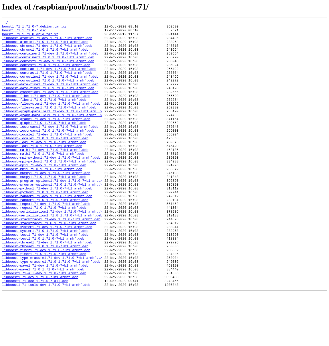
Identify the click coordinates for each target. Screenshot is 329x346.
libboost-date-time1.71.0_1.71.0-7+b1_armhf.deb (48, 101)
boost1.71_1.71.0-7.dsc (24, 32)
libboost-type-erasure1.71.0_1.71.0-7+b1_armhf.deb (51, 310)
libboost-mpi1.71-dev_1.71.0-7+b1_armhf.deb (44, 194)
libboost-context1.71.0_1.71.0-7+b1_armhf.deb (46, 74)
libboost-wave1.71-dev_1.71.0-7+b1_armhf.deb (45, 314)
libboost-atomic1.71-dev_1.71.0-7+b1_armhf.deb (47, 41)
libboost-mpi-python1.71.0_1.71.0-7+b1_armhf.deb (49, 189)
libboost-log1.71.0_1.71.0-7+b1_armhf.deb (42, 171)
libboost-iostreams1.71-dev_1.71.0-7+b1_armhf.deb (50, 148)
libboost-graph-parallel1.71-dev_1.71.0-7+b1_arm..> (52, 129)
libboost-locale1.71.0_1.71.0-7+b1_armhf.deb (45, 162)
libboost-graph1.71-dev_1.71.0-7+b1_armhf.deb (46, 138)
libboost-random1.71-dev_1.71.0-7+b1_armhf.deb (47, 231)
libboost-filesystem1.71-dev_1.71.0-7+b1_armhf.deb (51, 120)
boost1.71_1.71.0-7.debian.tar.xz (34, 27)
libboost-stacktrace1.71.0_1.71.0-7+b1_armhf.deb (49, 263)
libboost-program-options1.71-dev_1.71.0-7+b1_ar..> (52, 213)
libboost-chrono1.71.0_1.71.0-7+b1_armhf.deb (45, 55)
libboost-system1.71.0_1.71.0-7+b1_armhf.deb (45, 273)
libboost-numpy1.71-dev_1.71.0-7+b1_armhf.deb (46, 203)
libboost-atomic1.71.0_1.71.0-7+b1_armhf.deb (45, 46)
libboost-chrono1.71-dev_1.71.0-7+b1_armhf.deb (47, 51)
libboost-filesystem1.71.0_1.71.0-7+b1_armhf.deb (49, 125)
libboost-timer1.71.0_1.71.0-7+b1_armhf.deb (44, 300)
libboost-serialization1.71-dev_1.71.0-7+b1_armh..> (52, 250)
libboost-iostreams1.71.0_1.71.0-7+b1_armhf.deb (48, 152)
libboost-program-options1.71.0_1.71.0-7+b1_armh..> (52, 217)
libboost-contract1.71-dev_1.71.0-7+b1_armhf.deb (49, 78)
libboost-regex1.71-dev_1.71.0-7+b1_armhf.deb (46, 240)
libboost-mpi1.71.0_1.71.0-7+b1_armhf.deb (42, 199)
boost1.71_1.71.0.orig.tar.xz (30, 37)
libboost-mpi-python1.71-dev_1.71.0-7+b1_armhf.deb (51, 185)
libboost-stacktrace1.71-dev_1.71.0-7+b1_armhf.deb (51, 259)
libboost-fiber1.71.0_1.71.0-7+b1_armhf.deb (44, 115)
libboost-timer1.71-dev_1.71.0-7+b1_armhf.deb (46, 296)
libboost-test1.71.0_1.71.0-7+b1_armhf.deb (43, 282)
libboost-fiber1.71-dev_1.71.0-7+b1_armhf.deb (46, 111)
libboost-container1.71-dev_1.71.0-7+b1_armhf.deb (50, 60)
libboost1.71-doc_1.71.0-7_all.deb (35, 333)
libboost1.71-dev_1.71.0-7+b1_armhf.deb (40, 328)
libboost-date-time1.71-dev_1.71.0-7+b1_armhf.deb (50, 97)
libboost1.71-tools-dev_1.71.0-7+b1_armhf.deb (46, 337)
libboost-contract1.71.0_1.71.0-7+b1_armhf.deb (47, 83)
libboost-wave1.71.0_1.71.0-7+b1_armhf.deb (43, 319)
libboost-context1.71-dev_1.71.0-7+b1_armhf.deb (48, 69)
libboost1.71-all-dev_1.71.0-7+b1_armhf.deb (44, 324)
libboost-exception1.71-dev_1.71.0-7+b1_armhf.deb (50, 106)
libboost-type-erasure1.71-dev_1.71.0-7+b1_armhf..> (52, 305)
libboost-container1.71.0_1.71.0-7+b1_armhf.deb (48, 64)
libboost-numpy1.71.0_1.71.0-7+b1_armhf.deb (44, 208)
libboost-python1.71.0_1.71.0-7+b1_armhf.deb (45, 226)
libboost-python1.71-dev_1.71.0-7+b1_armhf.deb (47, 222)
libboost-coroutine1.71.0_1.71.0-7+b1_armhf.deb (48, 92)
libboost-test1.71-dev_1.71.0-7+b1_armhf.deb (45, 277)
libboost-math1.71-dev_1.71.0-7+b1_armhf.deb (45, 176)
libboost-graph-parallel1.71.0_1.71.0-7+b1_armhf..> (52, 134)
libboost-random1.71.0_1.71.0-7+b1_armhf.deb (45, 236)
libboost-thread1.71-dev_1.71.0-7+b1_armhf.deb (47, 287)
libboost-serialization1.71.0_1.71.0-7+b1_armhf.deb (52, 254)
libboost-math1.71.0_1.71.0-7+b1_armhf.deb (43, 180)
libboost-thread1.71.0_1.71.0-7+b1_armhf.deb (45, 291)
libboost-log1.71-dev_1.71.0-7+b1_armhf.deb (44, 166)
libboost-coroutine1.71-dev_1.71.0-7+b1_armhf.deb (50, 88)
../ (5, 23)
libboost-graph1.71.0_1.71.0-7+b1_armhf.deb (44, 143)
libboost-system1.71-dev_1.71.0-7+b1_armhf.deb (47, 268)
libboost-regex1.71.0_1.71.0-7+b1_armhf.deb (44, 245)
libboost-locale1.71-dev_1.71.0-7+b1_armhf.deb (47, 157)
